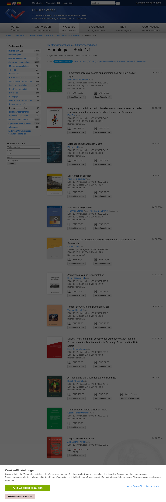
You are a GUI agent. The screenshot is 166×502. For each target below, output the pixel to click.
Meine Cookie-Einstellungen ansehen (144, 486)
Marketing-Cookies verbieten (20, 496)
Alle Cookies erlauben (28, 487)
